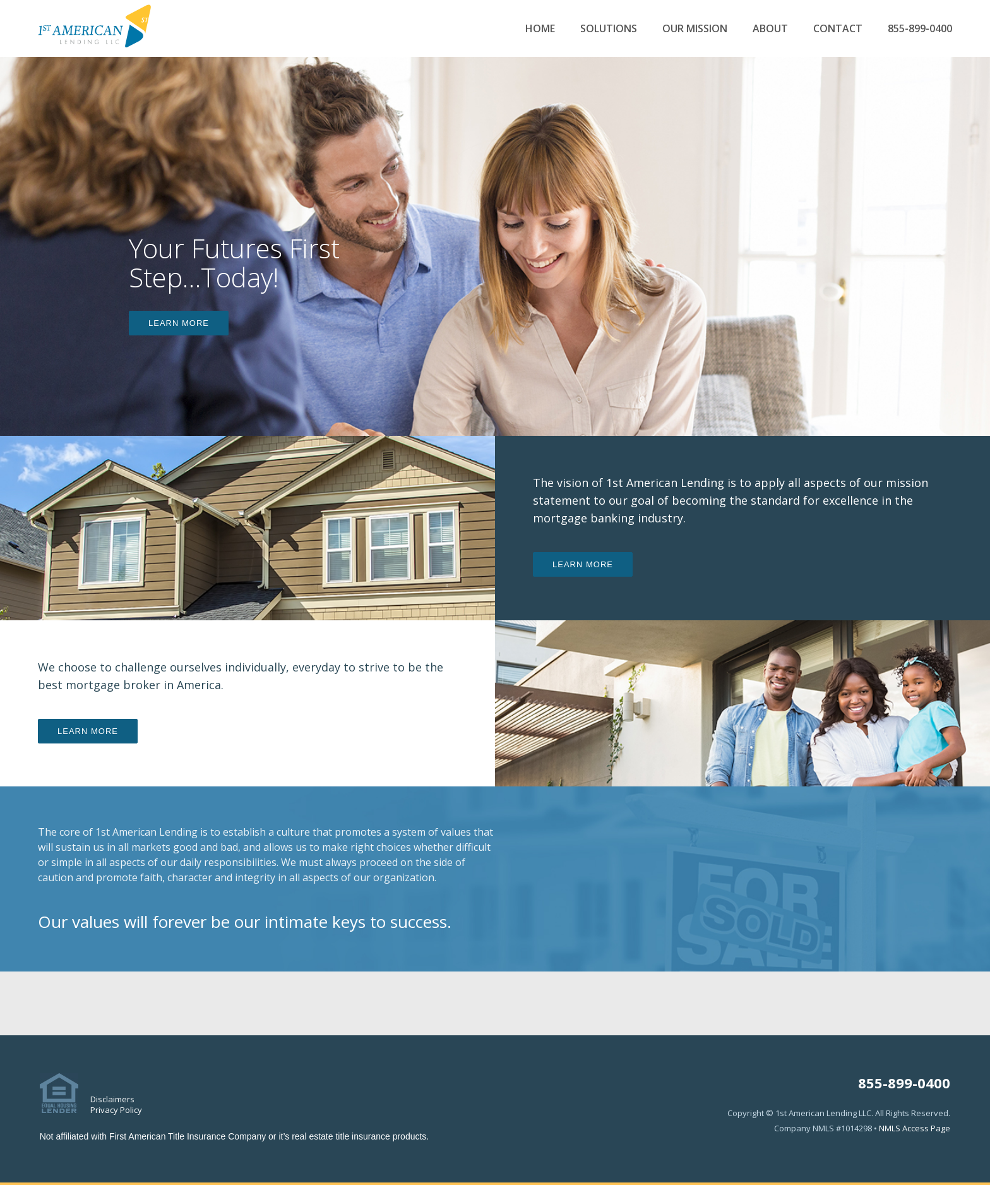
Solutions (608, 28)
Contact (837, 28)
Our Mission (694, 28)
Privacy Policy (116, 1110)
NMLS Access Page (914, 1128)
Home (540, 28)
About (770, 28)
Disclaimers (112, 1099)
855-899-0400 (920, 28)
